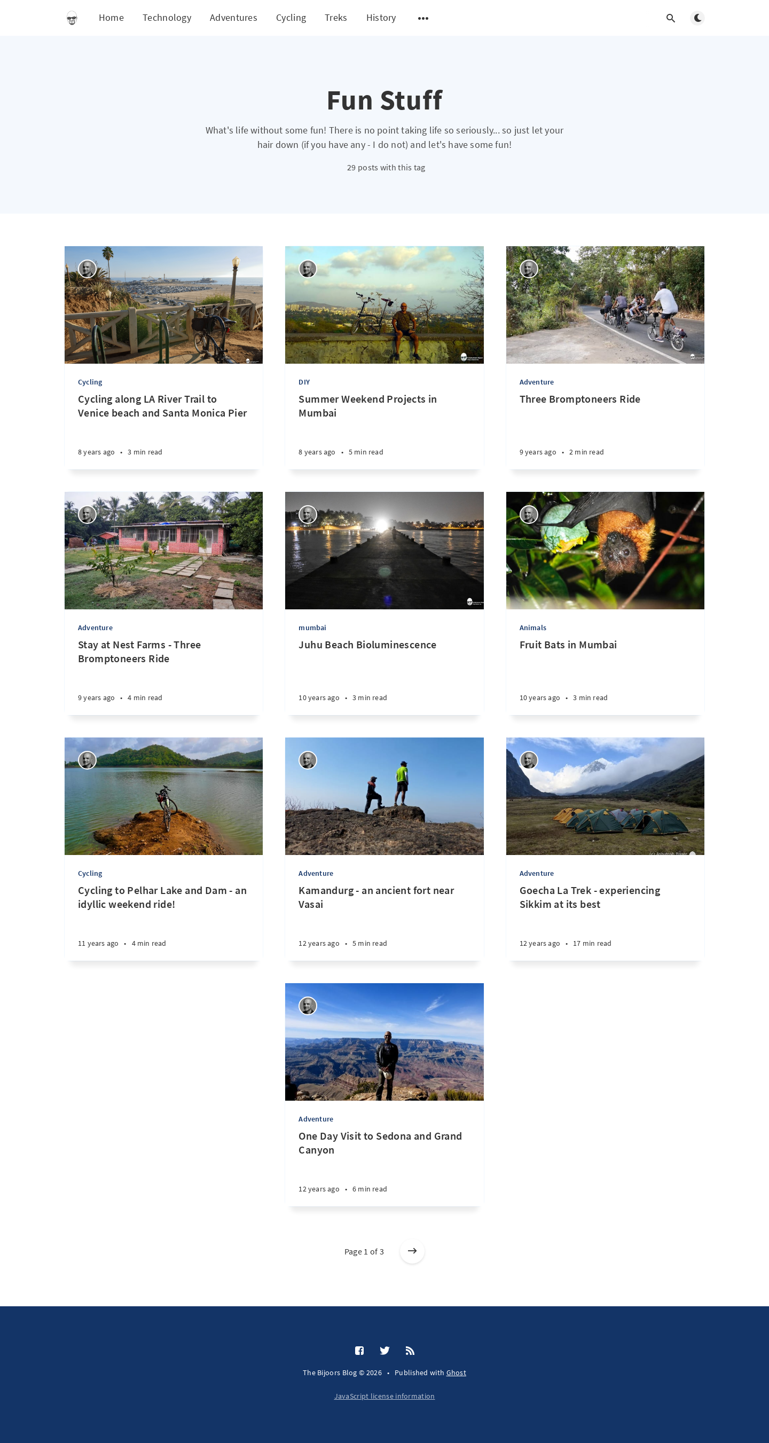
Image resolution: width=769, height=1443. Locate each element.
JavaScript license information (384, 1396)
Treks (336, 17)
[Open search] (670, 18)
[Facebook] (359, 1351)
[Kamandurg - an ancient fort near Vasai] (384, 922)
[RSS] (410, 1351)
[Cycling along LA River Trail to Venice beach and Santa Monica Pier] (164, 430)
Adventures (233, 17)
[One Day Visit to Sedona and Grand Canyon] (384, 1167)
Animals (533, 627)
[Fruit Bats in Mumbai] (605, 676)
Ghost (456, 1372)
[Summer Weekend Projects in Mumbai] (384, 430)
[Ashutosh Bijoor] (87, 269)
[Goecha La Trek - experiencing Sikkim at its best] (605, 922)
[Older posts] (412, 1251)
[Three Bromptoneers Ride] (605, 430)
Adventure (537, 382)
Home (111, 17)
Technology (167, 17)
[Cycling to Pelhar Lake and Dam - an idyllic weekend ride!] (164, 922)
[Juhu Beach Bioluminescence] (384, 676)
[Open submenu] (423, 18)
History (381, 17)
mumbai (312, 627)
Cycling (291, 17)
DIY (304, 382)
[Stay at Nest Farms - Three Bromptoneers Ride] (164, 676)
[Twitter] (385, 1351)
